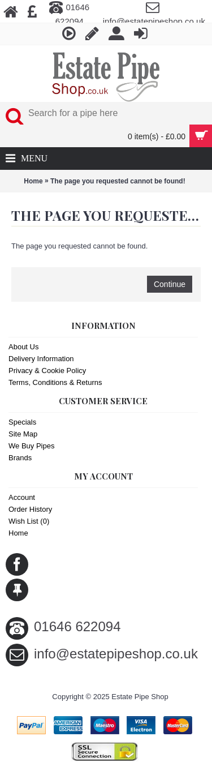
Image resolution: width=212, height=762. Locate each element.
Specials (22, 422)
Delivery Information (41, 358)
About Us (23, 347)
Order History (30, 509)
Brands (20, 457)
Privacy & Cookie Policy (47, 370)
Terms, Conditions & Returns (55, 382)
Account (21, 497)
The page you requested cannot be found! (117, 181)
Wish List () (28, 521)
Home (33, 181)
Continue (169, 284)
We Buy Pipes (31, 446)
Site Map (22, 434)
